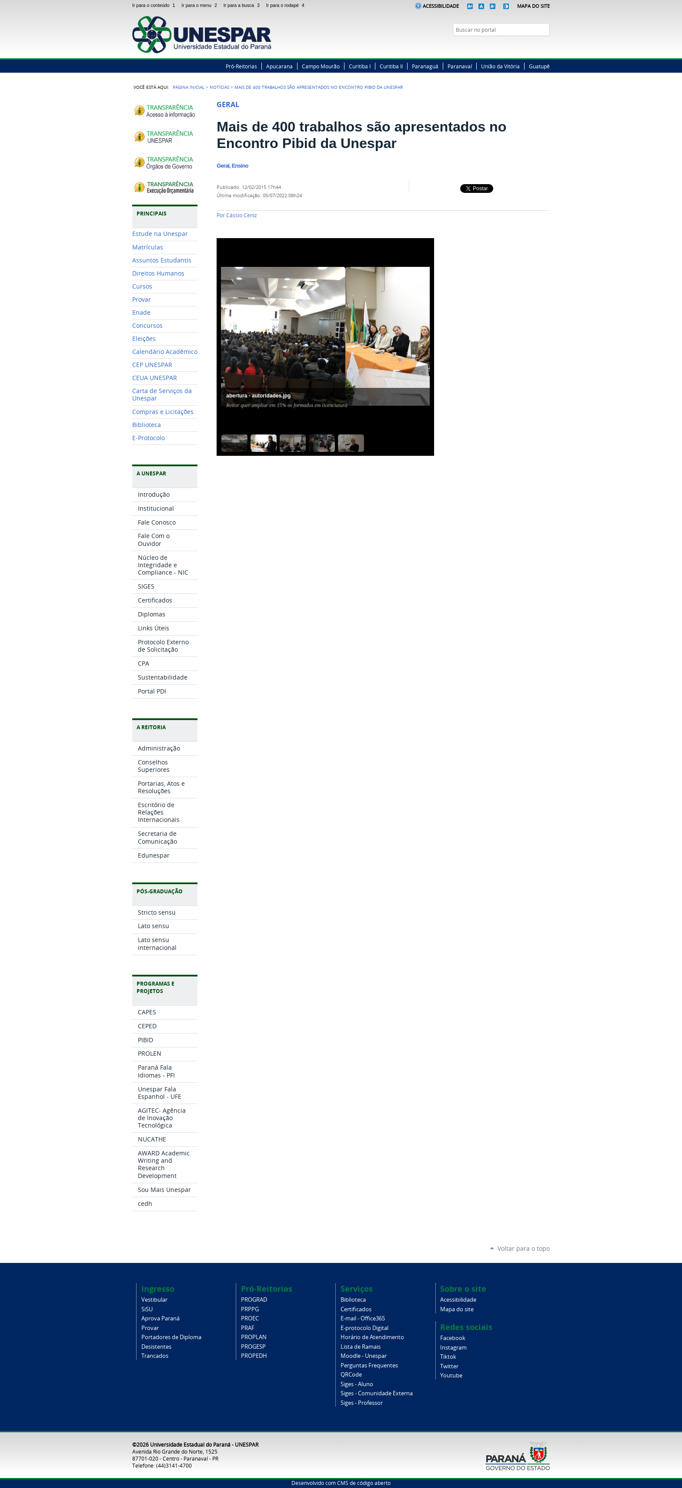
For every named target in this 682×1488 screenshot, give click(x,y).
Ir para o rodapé (286, 5)
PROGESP (253, 1346)
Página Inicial (188, 87)
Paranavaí (460, 66)
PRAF (247, 1328)
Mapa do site (457, 1309)
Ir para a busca (243, 5)
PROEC (250, 1318)
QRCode (351, 1374)
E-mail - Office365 (363, 1318)
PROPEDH (254, 1356)
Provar (150, 1328)
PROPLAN (254, 1337)
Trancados (154, 1356)
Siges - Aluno (357, 1384)
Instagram (534, 46)
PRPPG (250, 1309)
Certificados (356, 1309)
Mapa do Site (533, 6)
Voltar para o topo (524, 1248)
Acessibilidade (441, 6)
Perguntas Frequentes (369, 1365)
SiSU (147, 1309)
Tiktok (448, 1356)
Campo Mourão (321, 66)
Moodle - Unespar (364, 1356)
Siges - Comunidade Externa (377, 1393)
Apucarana (279, 66)
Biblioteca (353, 1299)
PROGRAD (254, 1299)
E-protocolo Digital (364, 1328)
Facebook (512, 46)
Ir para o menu (200, 5)
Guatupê (539, 66)
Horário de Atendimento (372, 1337)
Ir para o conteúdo (155, 5)
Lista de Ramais (361, 1346)
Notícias (219, 87)
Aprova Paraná (160, 1318)
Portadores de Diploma (171, 1337)
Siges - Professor (362, 1403)
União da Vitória (500, 66)
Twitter (523, 46)
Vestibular (154, 1299)
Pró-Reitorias (241, 66)
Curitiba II (391, 66)
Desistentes (156, 1346)
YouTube (545, 46)
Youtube (451, 1375)
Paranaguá (425, 66)
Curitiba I (360, 66)
